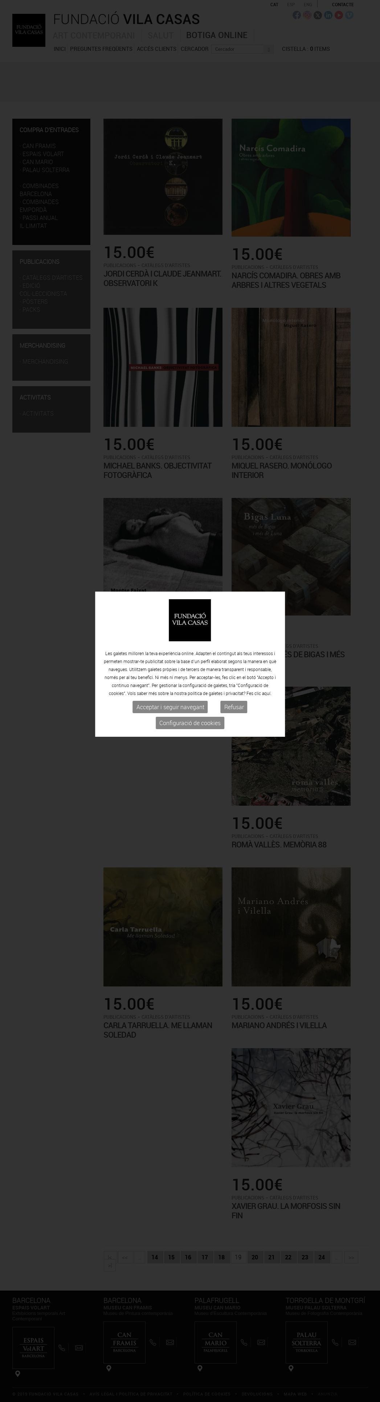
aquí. (266, 660)
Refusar (234, 674)
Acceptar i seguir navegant (170, 674)
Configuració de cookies (190, 690)
